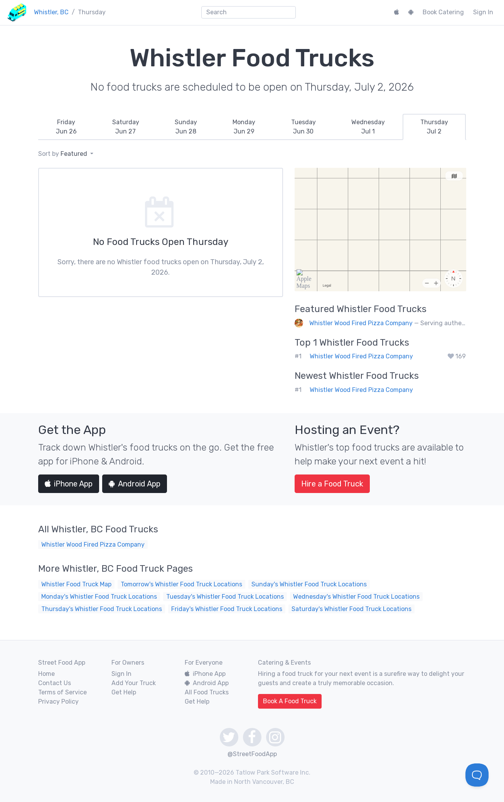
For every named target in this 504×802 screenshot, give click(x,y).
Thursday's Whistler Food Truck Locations (101, 609)
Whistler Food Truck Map (76, 584)
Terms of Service (62, 692)
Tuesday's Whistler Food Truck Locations (225, 596)
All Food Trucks (207, 692)
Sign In (483, 12)
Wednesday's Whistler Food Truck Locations (356, 596)
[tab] (66, 127)
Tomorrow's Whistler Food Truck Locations (181, 584)
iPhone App (69, 483)
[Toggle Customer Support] (477, 775)
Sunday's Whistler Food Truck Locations (309, 584)
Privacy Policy (58, 701)
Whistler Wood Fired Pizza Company (361, 323)
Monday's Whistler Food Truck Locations (99, 596)
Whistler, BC (51, 12)
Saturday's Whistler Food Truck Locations (351, 609)
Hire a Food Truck (332, 483)
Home (46, 673)
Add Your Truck (133, 683)
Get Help (123, 692)
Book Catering (443, 12)
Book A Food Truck (290, 701)
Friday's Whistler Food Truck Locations (226, 609)
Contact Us (54, 683)
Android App (134, 483)
